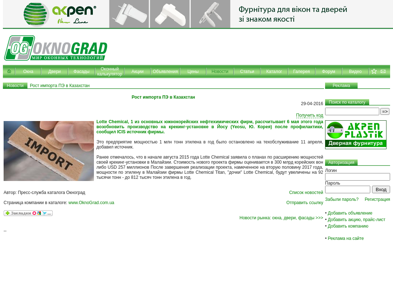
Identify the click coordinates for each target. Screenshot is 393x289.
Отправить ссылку (304, 202)
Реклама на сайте (346, 238)
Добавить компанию (348, 226)
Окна (28, 71)
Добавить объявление (350, 213)
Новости (220, 71)
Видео (355, 71)
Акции (137, 71)
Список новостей (306, 192)
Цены (193, 71)
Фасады (82, 71)
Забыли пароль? (342, 199)
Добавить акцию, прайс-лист (356, 219)
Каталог (274, 71)
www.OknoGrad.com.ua (92, 202)
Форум (328, 71)
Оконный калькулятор (109, 71)
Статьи (247, 71)
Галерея (301, 71)
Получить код (309, 115)
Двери (54, 71)
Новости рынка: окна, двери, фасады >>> (281, 217)
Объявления (165, 71)
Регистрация (377, 199)
